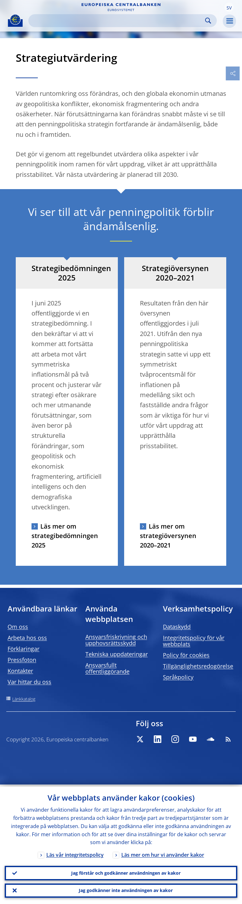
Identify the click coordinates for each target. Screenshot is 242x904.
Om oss (18, 626)
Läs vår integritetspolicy (75, 853)
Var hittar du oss (29, 682)
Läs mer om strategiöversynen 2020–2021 (168, 535)
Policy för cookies (186, 655)
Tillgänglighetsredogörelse (198, 666)
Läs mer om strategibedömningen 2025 (65, 535)
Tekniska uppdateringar (116, 654)
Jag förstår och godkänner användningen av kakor (126, 872)
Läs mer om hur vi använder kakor (162, 853)
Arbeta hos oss (27, 637)
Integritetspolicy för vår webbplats (193, 641)
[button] (229, 7)
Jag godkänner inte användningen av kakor (126, 890)
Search (208, 20)
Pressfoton (22, 660)
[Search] (117, 20)
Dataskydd (177, 626)
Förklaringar (23, 648)
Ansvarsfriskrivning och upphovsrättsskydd (116, 640)
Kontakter (20, 671)
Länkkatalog (23, 699)
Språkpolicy (178, 677)
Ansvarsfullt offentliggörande (107, 668)
